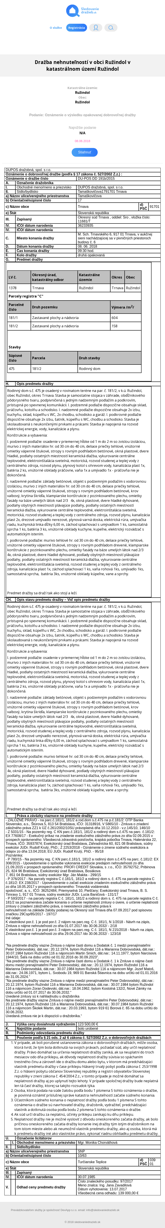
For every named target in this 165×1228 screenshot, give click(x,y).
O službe (56, 28)
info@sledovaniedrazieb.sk (102, 1210)
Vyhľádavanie (110, 29)
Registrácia (76, 28)
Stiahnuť (84, 152)
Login (95, 29)
